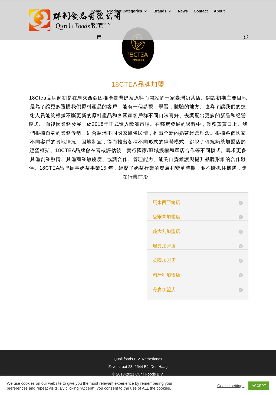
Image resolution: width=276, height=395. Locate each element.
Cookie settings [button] (230, 386)
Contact (201, 11)
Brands (159, 11)
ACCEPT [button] (259, 386)
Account (98, 24)
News (183, 11)
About (219, 11)
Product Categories (124, 11)
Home (96, 11)
